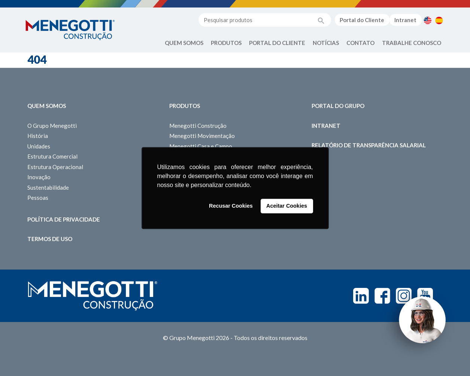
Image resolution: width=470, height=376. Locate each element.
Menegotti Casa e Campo (200, 146)
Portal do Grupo (338, 105)
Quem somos (46, 105)
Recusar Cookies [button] (231, 206)
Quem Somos (184, 42)
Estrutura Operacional (55, 166)
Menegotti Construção (198, 125)
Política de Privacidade (63, 219)
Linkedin (361, 296)
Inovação (39, 177)
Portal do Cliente (362, 19)
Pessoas (37, 197)
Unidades (38, 146)
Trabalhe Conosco (411, 42)
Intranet (405, 19)
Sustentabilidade (48, 187)
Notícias (326, 42)
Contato (360, 42)
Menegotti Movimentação (202, 135)
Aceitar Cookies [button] (286, 206)
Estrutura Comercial (52, 156)
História (37, 135)
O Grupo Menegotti (52, 125)
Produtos (226, 42)
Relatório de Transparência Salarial (369, 145)
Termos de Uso (49, 238)
